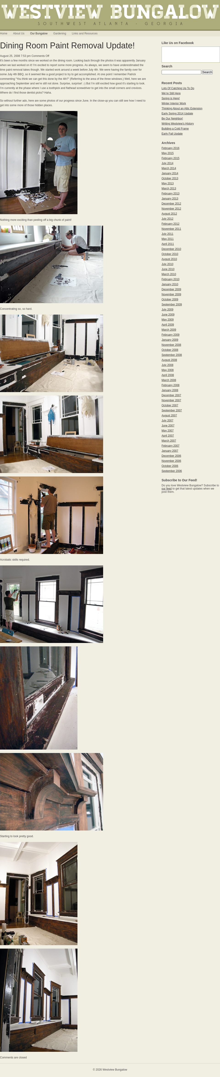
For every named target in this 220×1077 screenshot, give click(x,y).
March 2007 (169, 440)
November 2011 (171, 228)
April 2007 (168, 435)
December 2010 (171, 249)
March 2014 (169, 168)
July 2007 (167, 420)
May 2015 (168, 153)
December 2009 (171, 289)
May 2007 (168, 430)
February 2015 (170, 158)
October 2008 (170, 350)
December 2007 (171, 395)
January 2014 (170, 173)
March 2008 (169, 380)
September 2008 (172, 355)
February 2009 (170, 334)
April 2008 (168, 375)
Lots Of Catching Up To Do (178, 88)
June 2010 (168, 269)
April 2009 (168, 324)
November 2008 (171, 344)
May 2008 (168, 370)
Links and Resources (84, 33)
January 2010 (170, 284)
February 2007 (170, 445)
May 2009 (168, 319)
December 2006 (171, 455)
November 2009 (171, 294)
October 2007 (170, 405)
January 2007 (170, 450)
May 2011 (168, 239)
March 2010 (169, 274)
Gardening (59, 33)
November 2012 (171, 208)
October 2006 (170, 466)
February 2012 (170, 223)
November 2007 (171, 400)
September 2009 (172, 304)
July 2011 (167, 233)
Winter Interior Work (174, 103)
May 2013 (168, 183)
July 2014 (167, 163)
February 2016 (170, 148)
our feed (167, 488)
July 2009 (167, 309)
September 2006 (172, 471)
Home (3, 33)
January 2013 (170, 198)
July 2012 (167, 218)
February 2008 (170, 385)
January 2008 (170, 390)
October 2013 (170, 178)
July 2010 (167, 264)
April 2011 (168, 244)
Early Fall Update (172, 133)
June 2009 (168, 314)
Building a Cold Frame (175, 128)
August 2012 (169, 213)
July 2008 (167, 365)
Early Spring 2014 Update (177, 113)
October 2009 (170, 299)
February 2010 (170, 279)
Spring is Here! (171, 98)
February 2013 (170, 193)
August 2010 (169, 259)
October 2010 (170, 254)
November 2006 (171, 460)
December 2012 (171, 203)
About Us (18, 33)
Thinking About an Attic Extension (182, 108)
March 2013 (169, 188)
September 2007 (172, 410)
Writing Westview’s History (178, 123)
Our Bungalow (38, 33)
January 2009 (170, 339)
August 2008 (169, 360)
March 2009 (169, 329)
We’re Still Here (171, 93)
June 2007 (168, 425)
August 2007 (169, 415)
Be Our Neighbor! (172, 118)
